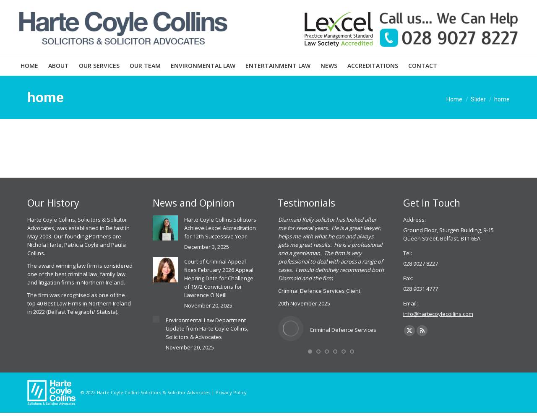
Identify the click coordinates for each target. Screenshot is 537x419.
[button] (310, 351)
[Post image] (165, 228)
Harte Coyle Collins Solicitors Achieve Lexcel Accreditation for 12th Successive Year (220, 228)
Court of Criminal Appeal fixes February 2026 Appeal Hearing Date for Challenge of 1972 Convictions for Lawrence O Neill (218, 278)
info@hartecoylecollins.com (438, 314)
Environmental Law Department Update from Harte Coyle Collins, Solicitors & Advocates (207, 328)
